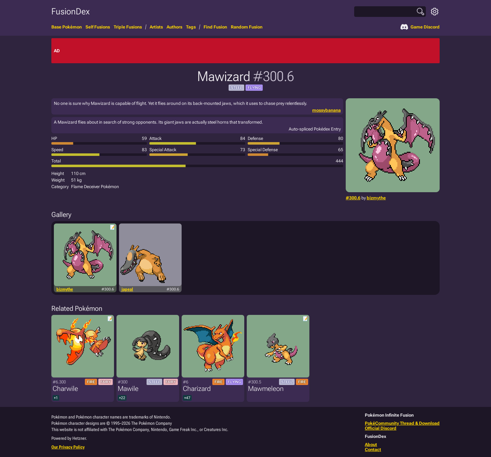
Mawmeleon (266, 389)
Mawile (128, 389)
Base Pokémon (66, 26)
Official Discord (380, 428)
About (371, 444)
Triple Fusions (128, 26)
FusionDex (70, 11)
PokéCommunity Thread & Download (402, 423)
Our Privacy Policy (68, 446)
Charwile (65, 389)
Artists (156, 26)
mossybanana (326, 110)
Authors (174, 26)
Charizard (197, 389)
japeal (127, 289)
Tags (191, 26)
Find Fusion (215, 26)
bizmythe (376, 197)
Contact (373, 449)
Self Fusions (97, 26)
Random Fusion (246, 26)
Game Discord (420, 27)
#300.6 (353, 197)
